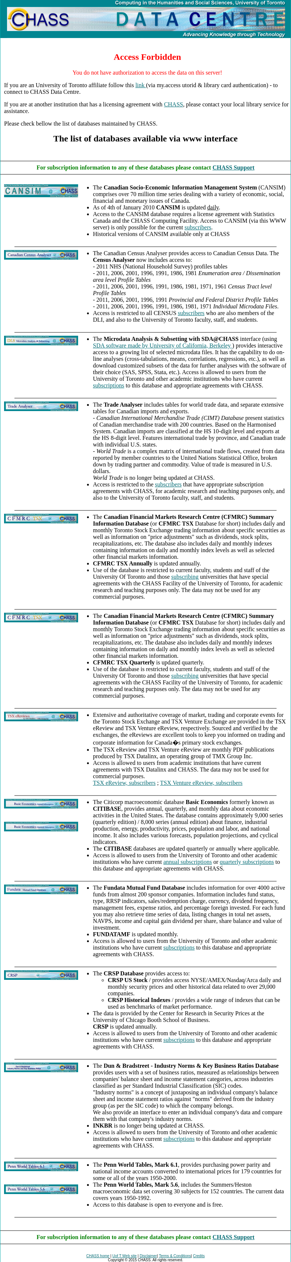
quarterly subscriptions (247, 862)
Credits (199, 1256)
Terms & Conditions (175, 1256)
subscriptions (108, 385)
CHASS (173, 104)
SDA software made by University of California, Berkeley (162, 345)
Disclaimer (148, 1256)
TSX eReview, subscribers (124, 783)
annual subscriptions (187, 862)
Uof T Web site (125, 1256)
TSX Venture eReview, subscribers (201, 783)
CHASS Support (233, 167)
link (141, 85)
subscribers (197, 227)
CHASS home (97, 1256)
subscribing (184, 577)
